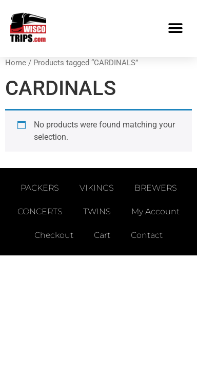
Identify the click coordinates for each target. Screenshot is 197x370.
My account (155, 211)
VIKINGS (97, 188)
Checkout (53, 235)
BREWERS (155, 188)
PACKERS (40, 188)
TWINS (97, 211)
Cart (102, 235)
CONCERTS (40, 211)
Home (15, 62)
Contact (147, 235)
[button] (175, 28)
